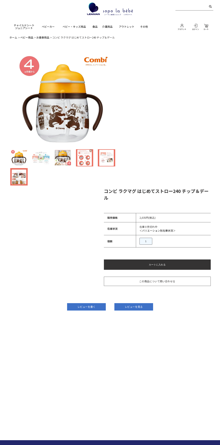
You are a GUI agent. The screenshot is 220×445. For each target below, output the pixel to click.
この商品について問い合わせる (166, 145)
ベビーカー (48, 26)
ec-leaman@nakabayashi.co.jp (42, 325)
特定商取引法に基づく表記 (100, 425)
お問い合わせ (73, 425)
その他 (144, 26)
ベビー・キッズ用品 (74, 26)
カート (206, 29)
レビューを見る (134, 180)
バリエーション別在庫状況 (170, 94)
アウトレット (126, 26)
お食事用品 (42, 37)
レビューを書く (86, 180)
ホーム (13, 37)
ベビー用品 (26, 37)
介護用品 (107, 26)
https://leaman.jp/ (41, 332)
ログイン (195, 29)
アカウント (182, 29)
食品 (95, 26)
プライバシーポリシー (133, 425)
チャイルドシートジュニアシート (24, 26)
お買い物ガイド (159, 425)
